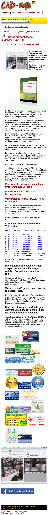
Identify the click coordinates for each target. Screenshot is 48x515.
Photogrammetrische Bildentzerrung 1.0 (17, 38)
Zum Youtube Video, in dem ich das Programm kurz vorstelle (24, 185)
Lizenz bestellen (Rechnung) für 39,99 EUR (20, 32)
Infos (39, 13)
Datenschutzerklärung (9, 511)
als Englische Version (35, 217)
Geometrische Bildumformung (29, 206)
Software (5, 13)
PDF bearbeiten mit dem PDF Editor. (14, 513)
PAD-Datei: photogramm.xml (28, 44)
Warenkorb (29, 13)
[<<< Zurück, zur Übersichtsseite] (14, 27)
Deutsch (35, 3)
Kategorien (16, 13)
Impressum (23, 511)
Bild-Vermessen (23, 210)
